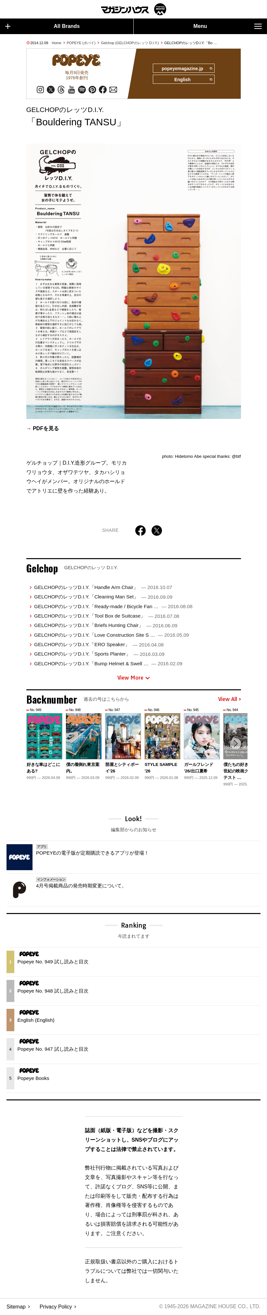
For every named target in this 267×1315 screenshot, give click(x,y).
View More (133, 678)
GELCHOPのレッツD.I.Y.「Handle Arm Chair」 (103, 588)
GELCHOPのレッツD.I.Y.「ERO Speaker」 (99, 645)
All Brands (42, 26)
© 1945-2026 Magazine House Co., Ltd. (208, 1307)
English (193, 80)
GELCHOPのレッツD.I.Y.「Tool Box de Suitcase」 (106, 616)
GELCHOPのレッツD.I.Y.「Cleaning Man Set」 (103, 597)
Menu (228, 26)
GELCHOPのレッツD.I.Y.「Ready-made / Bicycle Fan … (113, 606)
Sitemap (16, 1307)
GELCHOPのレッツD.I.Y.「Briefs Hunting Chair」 (105, 626)
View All (229, 700)
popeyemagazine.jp (186, 68)
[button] (235, 744)
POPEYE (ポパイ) (81, 43)
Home (56, 43)
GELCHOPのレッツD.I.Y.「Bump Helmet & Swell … (108, 664)
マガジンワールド (133, 9)
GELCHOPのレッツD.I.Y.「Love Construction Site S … (111, 635)
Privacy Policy (56, 1307)
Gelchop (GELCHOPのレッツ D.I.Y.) (130, 43)
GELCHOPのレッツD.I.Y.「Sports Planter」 (99, 654)
